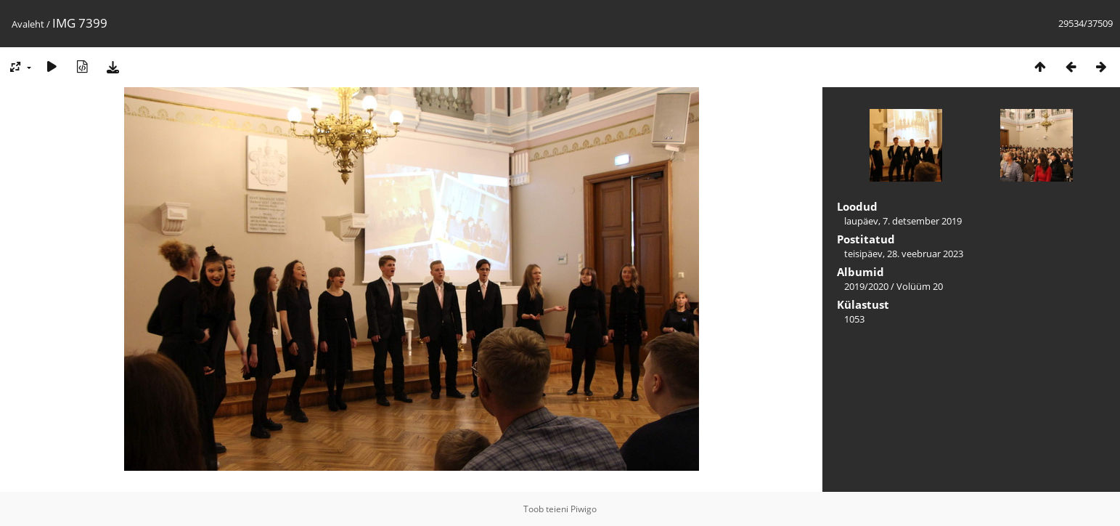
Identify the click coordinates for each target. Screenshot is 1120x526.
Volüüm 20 (919, 286)
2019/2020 (866, 286)
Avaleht (28, 24)
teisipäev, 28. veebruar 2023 (903, 253)
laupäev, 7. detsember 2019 (903, 220)
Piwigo (584, 509)
